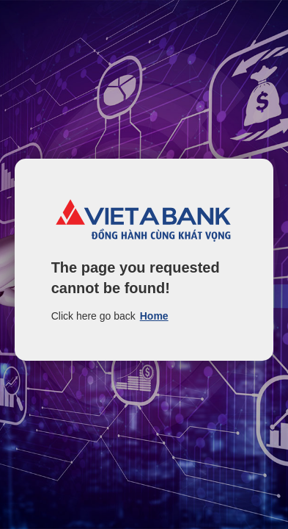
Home (154, 316)
